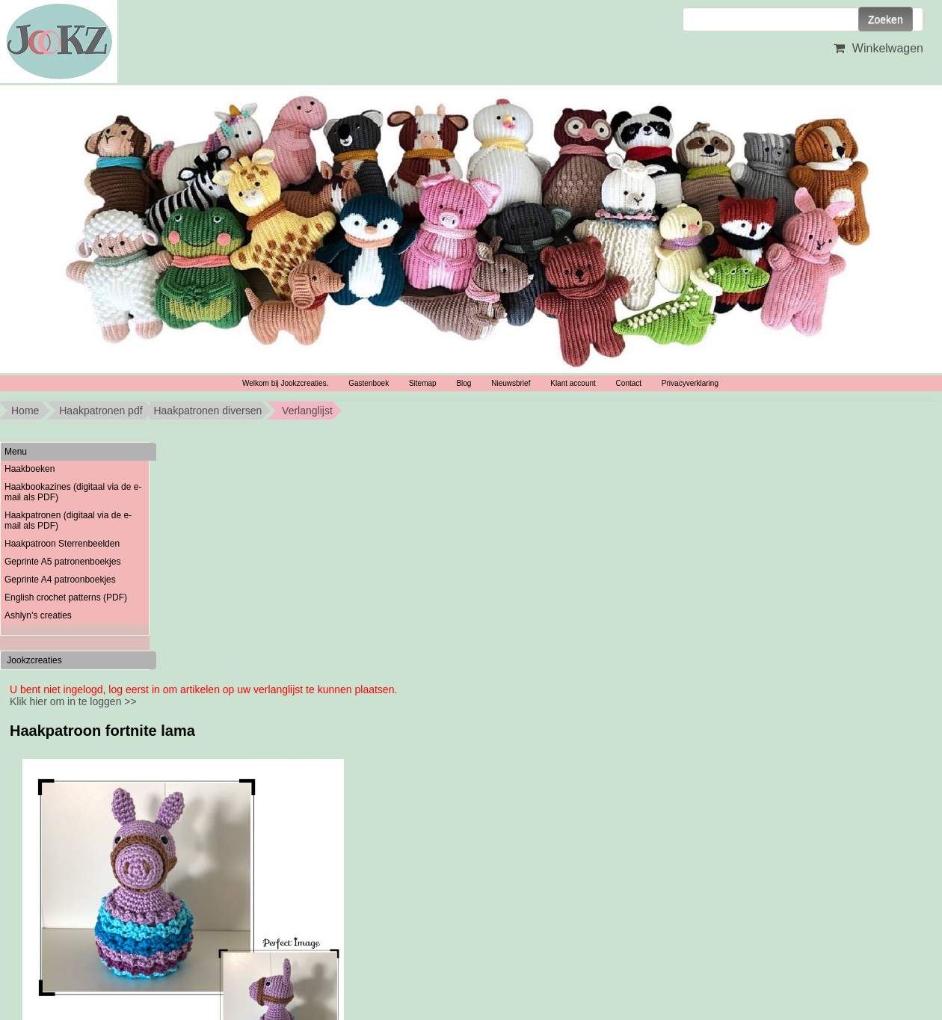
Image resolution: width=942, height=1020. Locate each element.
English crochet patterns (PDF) (65, 597)
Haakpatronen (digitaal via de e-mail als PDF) (68, 520)
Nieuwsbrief (510, 383)
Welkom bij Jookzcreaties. (285, 383)
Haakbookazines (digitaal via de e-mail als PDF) (72, 492)
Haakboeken (29, 469)
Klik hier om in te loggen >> (73, 701)
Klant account (573, 383)
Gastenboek (368, 383)
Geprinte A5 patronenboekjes (62, 561)
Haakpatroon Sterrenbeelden (62, 543)
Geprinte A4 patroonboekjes (60, 579)
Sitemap (423, 383)
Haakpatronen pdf (100, 411)
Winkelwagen (876, 48)
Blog (463, 383)
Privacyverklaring (690, 383)
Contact (628, 383)
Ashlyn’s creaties (38, 615)
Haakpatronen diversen (207, 411)
